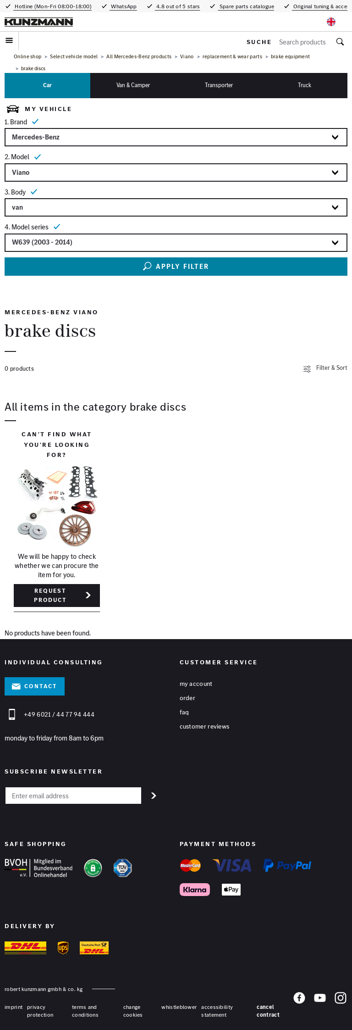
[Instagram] (340, 1005)
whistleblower (179, 1007)
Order (188, 697)
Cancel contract (268, 1011)
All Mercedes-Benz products (138, 56)
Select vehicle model (74, 56)
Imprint (13, 1007)
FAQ (184, 712)
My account (196, 683)
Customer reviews (205, 726)
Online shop (27, 56)
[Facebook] (299, 1005)
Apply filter (175, 266)
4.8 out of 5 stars (177, 6)
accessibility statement (217, 1011)
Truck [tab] (304, 85)
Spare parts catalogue (246, 6)
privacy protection (40, 1011)
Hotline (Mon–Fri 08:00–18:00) (52, 6)
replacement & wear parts (232, 56)
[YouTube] (320, 1005)
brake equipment (290, 56)
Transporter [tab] (219, 85)
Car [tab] (47, 85)
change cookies (133, 1011)
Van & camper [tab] (133, 85)
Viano (187, 56)
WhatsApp (123, 6)
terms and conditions (85, 1011)
